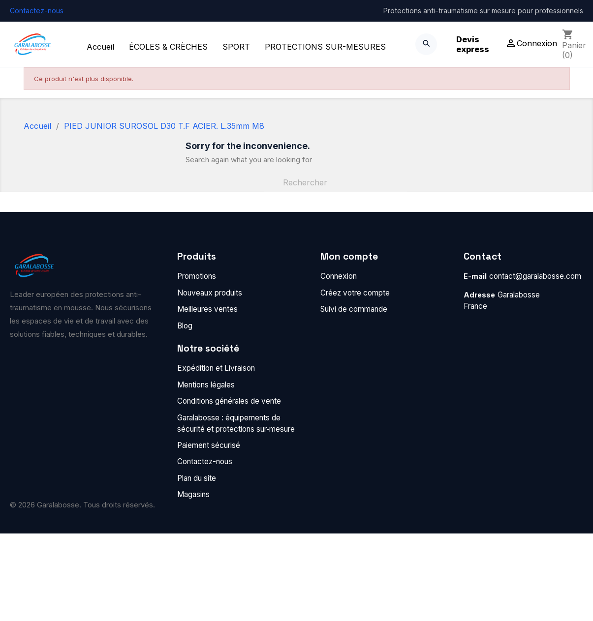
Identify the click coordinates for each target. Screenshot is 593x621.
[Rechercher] (335, 182)
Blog (184, 325)
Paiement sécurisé (208, 445)
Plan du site (196, 478)
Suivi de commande (353, 309)
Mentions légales (206, 384)
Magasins (193, 494)
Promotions (196, 276)
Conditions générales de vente (229, 401)
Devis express (472, 44)
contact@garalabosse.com (535, 276)
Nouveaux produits (209, 292)
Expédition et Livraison (216, 368)
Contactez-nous (36, 10)
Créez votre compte (355, 292)
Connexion (338, 276)
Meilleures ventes (207, 309)
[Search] (426, 44)
